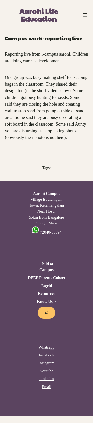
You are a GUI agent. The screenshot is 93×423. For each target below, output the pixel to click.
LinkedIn (46, 379)
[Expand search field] (46, 313)
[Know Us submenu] (55, 301)
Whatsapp (47, 347)
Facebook (46, 355)
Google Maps (46, 223)
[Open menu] (85, 15)
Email (46, 387)
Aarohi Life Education (38, 14)
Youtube (46, 371)
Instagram (47, 363)
